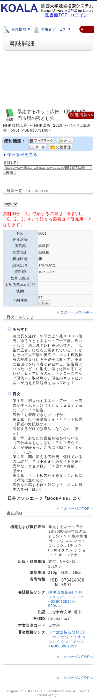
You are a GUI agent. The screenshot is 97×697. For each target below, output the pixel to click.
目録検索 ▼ (16, 29)
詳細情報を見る (22, 154)
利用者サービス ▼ (51, 29)
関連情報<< (81, 115)
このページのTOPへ (76, 312)
